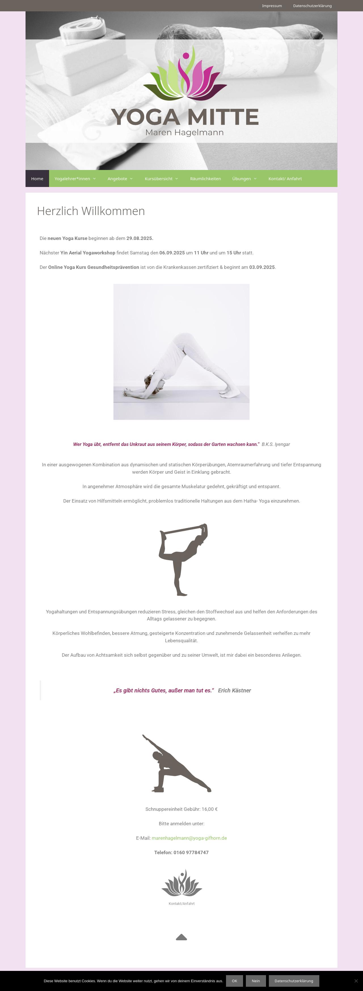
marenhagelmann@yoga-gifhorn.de (189, 838)
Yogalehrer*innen (78, 178)
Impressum (272, 5)
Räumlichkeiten (205, 178)
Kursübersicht (164, 178)
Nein (256, 980)
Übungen (247, 178)
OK (234, 980)
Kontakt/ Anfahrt (285, 178)
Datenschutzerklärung (312, 5)
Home (37, 178)
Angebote (123, 178)
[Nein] (356, 981)
